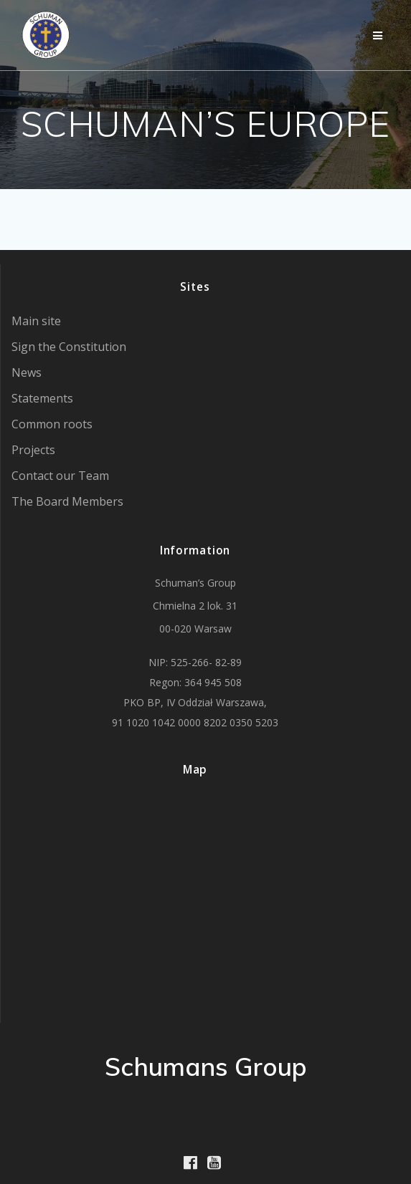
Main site (36, 321)
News (26, 372)
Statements (42, 398)
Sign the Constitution (68, 347)
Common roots (52, 424)
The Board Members (67, 501)
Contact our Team (60, 475)
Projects (33, 450)
